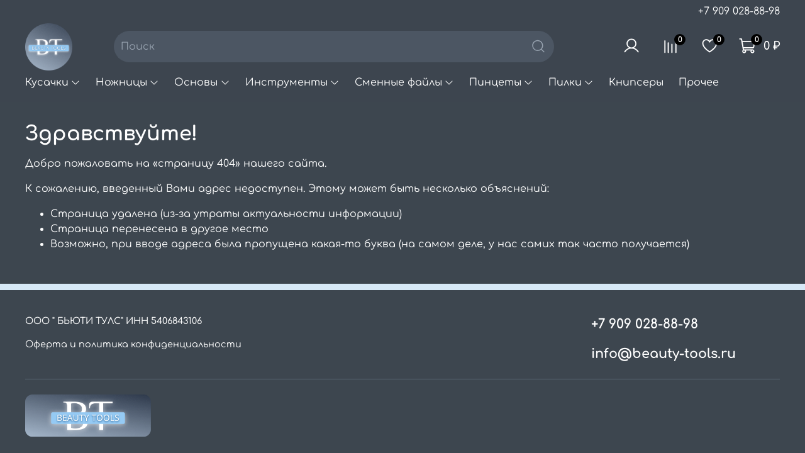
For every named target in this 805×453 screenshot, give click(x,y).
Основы (202, 82)
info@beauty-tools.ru (663, 354)
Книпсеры (636, 82)
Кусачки (52, 82)
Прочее (699, 82)
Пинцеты (501, 82)
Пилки (571, 82)
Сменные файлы (404, 82)
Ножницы (127, 82)
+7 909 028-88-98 (739, 11)
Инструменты (292, 82)
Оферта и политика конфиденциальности (133, 344)
